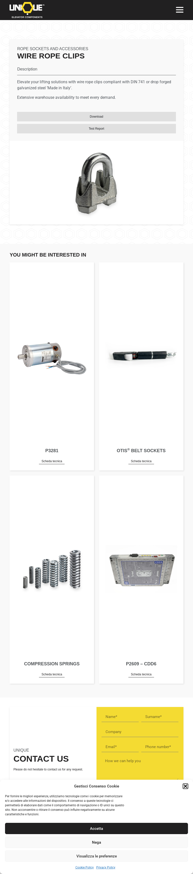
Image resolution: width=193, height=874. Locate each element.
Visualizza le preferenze (96, 856)
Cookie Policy (84, 867)
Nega (96, 842)
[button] (185, 786)
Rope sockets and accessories (52, 49)
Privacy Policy (105, 867)
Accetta (96, 828)
